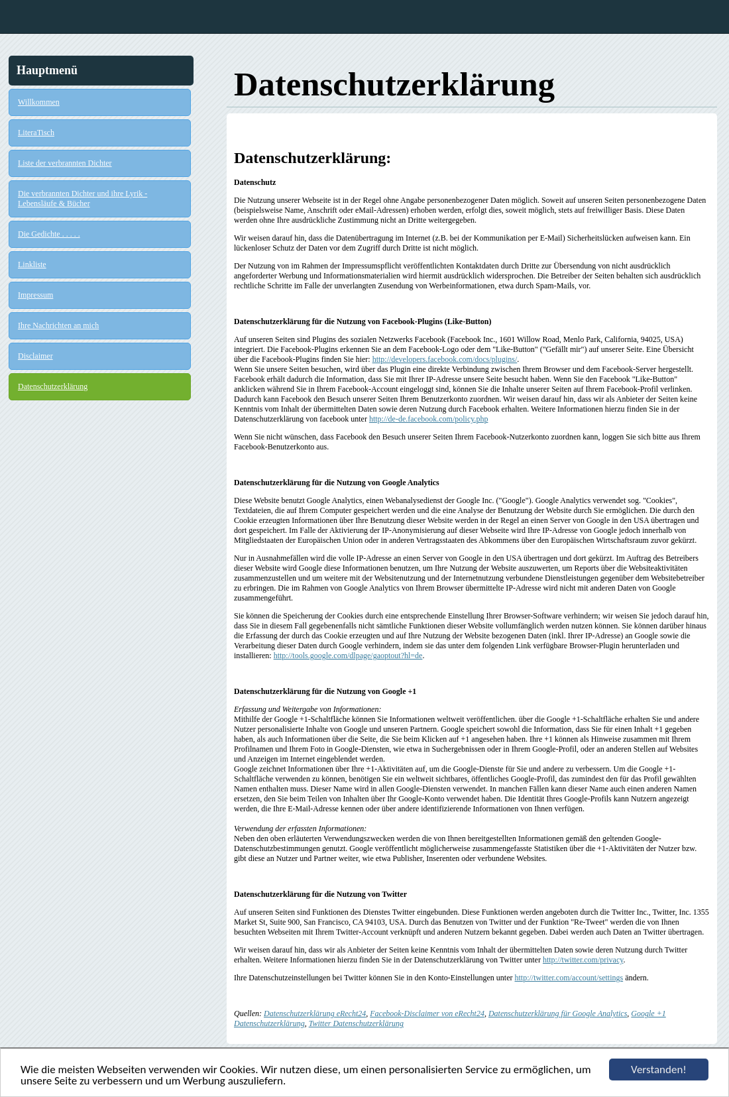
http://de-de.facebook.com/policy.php (428, 419)
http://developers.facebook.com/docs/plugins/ (445, 359)
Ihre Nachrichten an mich (58, 325)
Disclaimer (35, 356)
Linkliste (32, 264)
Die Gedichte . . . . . (49, 234)
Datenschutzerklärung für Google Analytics (557, 1013)
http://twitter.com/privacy (583, 959)
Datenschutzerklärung (52, 386)
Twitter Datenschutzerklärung (356, 1023)
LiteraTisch (36, 132)
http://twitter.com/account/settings (569, 977)
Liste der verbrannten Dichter (65, 163)
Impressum (35, 295)
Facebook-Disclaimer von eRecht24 (427, 1013)
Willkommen (39, 102)
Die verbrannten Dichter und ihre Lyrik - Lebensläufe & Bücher (82, 198)
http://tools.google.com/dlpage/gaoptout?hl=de (348, 655)
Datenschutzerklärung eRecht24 (315, 1013)
